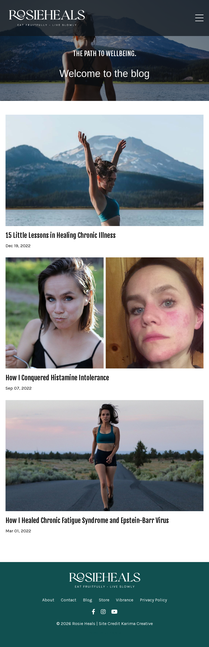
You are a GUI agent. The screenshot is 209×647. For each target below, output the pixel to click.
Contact (68, 599)
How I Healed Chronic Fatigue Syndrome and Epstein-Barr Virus (87, 521)
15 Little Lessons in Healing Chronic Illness (61, 235)
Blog (87, 599)
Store (104, 599)
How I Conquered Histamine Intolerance (57, 378)
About (48, 599)
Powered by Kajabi (104, 632)
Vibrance (124, 599)
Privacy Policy (153, 599)
